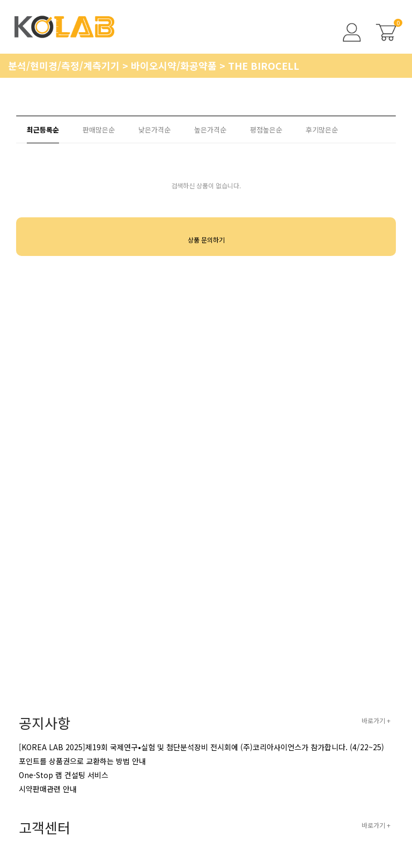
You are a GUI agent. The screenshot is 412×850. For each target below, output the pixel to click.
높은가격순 (210, 129)
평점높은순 (266, 129)
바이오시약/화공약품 (175, 65)
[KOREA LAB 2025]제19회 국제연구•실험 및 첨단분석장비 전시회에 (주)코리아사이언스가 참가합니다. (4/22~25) (201, 747)
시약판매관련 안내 (48, 788)
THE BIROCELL (263, 65)
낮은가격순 (154, 129)
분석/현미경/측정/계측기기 (65, 65)
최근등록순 (43, 129)
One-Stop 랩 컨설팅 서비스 (63, 775)
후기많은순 (322, 129)
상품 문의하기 (206, 239)
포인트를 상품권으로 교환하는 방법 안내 (82, 761)
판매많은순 (99, 129)
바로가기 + (376, 720)
